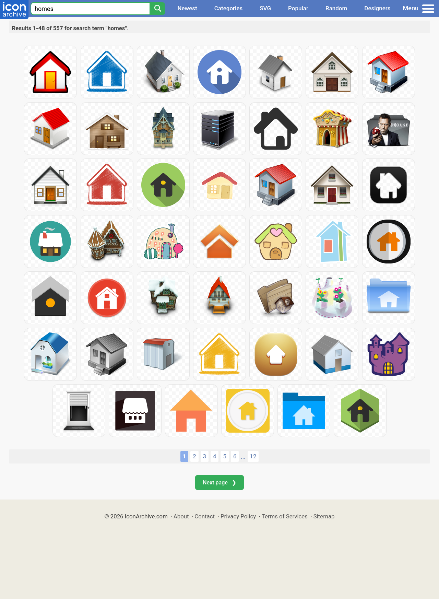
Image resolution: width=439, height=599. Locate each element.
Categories (228, 8)
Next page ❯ (219, 482)
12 (253, 456)
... (243, 456)
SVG (265, 8)
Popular (298, 8)
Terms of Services (285, 516)
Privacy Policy (238, 516)
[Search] (157, 8)
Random (336, 8)
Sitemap (324, 516)
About (181, 516)
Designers (377, 8)
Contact (204, 516)
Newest (187, 8)
